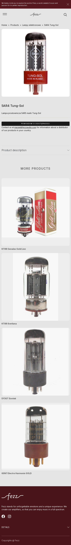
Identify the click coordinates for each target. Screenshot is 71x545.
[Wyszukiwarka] (65, 14)
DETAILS (5, 527)
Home (4, 25)
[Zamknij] (68, 4)
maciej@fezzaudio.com (25, 127)
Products (14, 25)
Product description (14, 151)
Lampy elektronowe (31, 25)
